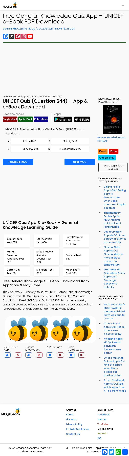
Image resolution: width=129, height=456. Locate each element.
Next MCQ (80, 162)
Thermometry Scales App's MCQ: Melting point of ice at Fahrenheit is (112, 220)
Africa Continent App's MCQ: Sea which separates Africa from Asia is (115, 385)
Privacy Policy (74, 424)
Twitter (101, 419)
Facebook (103, 414)
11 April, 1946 (70, 141)
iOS (99, 438)
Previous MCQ (18, 162)
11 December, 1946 (70, 149)
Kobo (113, 151)
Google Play (106, 157)
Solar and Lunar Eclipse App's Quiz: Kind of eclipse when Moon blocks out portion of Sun (115, 366)
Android (102, 433)
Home (69, 414)
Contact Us (73, 434)
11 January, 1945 (30, 149)
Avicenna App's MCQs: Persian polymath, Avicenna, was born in (113, 346)
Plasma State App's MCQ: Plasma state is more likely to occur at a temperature (113, 255)
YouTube (102, 424)
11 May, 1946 (29, 141)
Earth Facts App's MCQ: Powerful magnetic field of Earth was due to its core (114, 311)
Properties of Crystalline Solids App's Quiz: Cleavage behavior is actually (114, 278)
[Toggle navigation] (123, 5)
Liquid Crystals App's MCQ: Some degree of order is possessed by (115, 237)
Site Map (71, 419)
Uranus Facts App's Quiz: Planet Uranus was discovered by (114, 329)
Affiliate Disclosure (77, 429)
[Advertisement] (64, 68)
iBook (102, 151)
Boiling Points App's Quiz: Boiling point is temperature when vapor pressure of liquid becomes (115, 197)
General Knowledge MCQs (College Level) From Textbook (39, 28)
